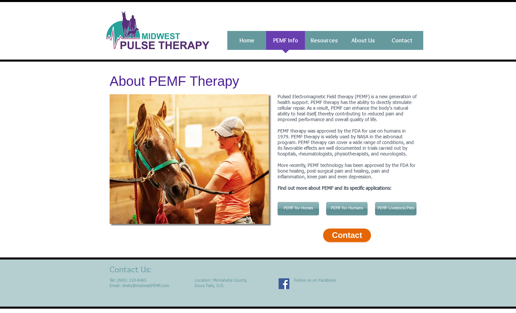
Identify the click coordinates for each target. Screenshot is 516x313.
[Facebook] (284, 283)
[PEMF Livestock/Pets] (396, 208)
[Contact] (347, 235)
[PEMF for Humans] (347, 208)
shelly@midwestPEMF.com (145, 286)
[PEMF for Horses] (298, 208)
